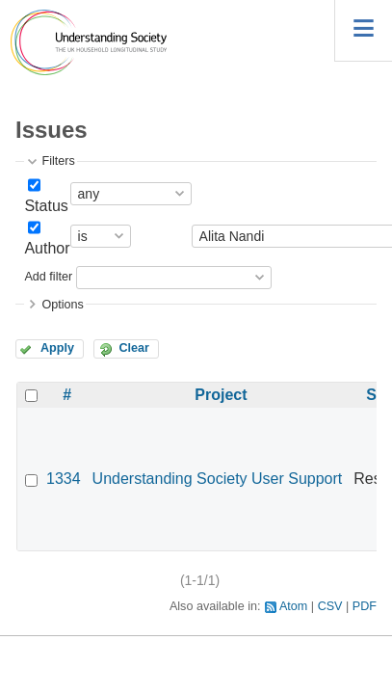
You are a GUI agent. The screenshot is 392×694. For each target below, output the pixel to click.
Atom (293, 606)
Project (221, 395)
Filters (57, 161)
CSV (330, 606)
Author (46, 248)
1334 (63, 478)
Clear (133, 348)
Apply (57, 348)
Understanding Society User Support (217, 478)
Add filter (48, 276)
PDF (365, 606)
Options (62, 304)
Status (45, 206)
